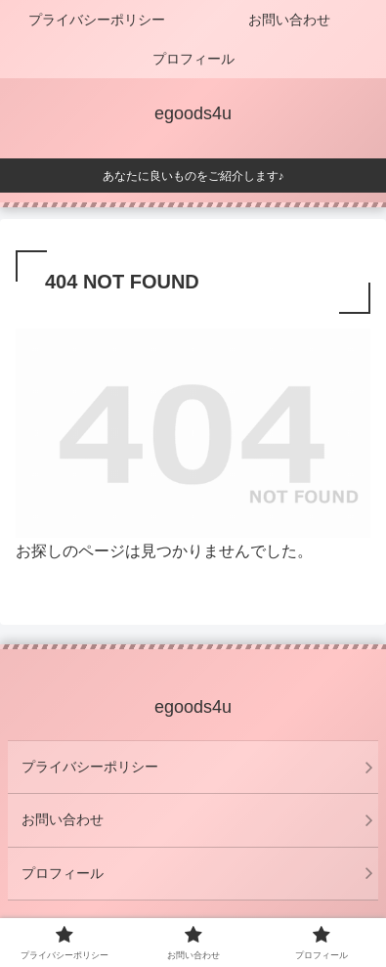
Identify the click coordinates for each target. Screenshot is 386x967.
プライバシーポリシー (89, 766)
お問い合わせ (62, 819)
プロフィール (62, 873)
